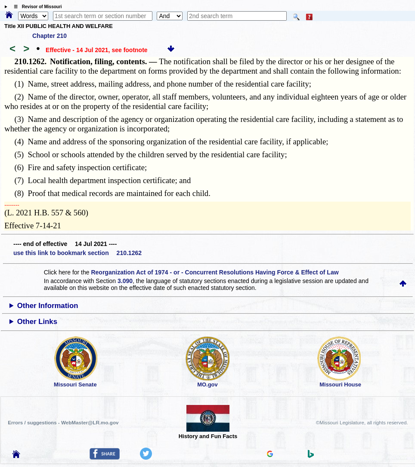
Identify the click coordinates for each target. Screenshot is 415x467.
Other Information (47, 306)
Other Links (37, 322)
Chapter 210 (49, 35)
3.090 (125, 280)
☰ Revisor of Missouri (35, 6)
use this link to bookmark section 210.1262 (77, 252)
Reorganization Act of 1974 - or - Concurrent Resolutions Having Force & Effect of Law (214, 272)
